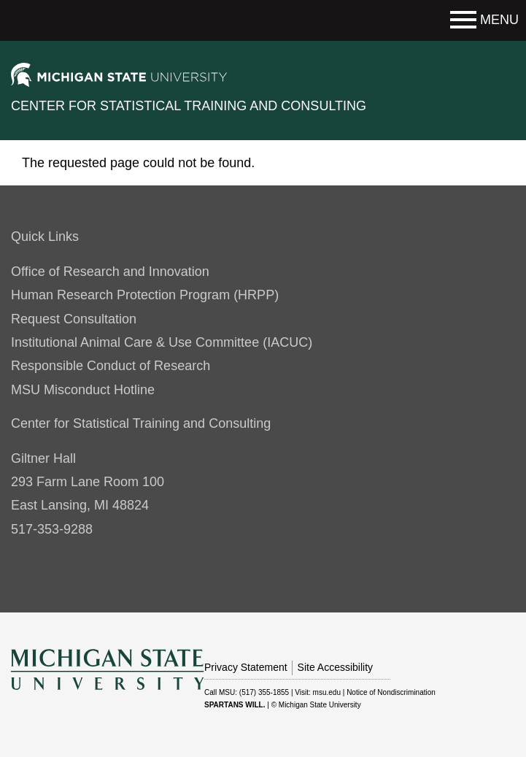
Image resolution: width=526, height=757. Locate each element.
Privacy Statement (245, 667)
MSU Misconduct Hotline (83, 390)
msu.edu (327, 692)
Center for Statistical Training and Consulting (188, 106)
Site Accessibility (335, 667)
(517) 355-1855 (264, 692)
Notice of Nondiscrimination (391, 692)
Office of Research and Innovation (110, 271)
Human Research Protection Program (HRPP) (145, 295)
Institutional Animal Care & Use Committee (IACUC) (161, 342)
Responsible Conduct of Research (110, 365)
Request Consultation (73, 319)
